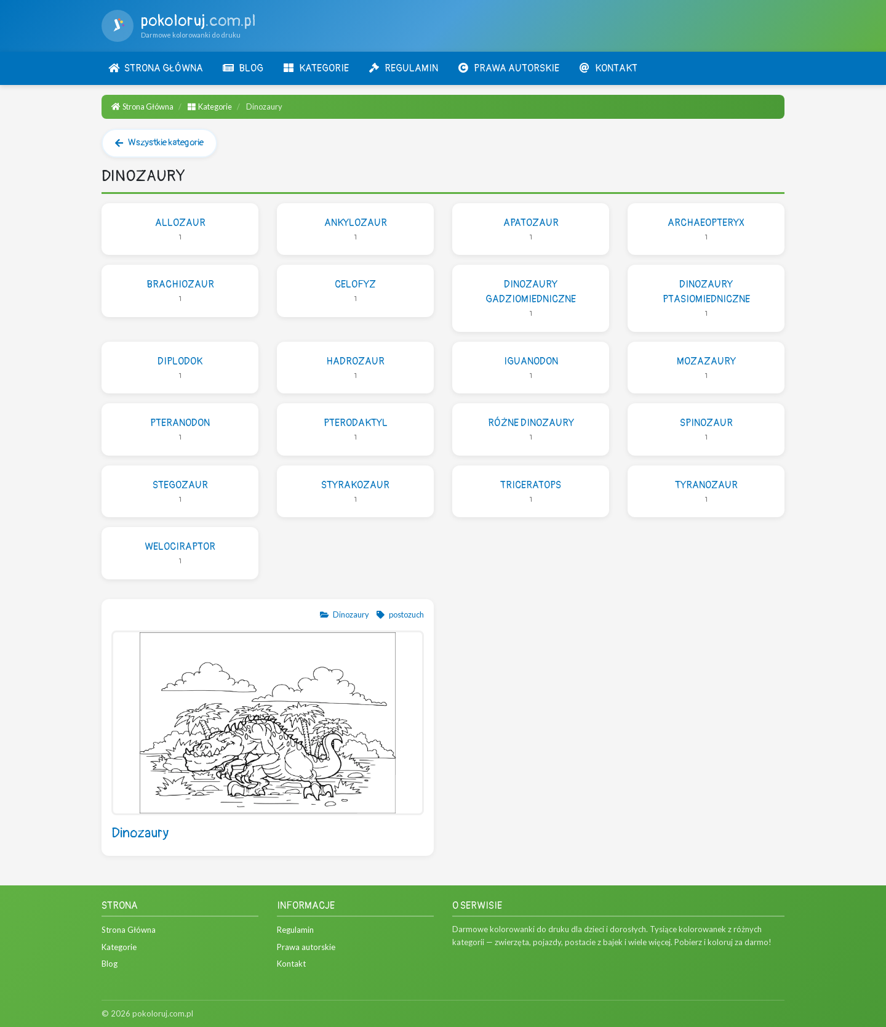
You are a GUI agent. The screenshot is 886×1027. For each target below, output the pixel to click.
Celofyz (355, 291)
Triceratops (531, 492)
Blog (110, 964)
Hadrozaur (355, 368)
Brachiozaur (180, 291)
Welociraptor (180, 554)
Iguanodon (531, 368)
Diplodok (180, 368)
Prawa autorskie (306, 947)
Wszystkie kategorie (159, 142)
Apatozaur (531, 230)
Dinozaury (344, 614)
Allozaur (180, 230)
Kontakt (291, 964)
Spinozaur (706, 430)
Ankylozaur (355, 230)
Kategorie (210, 106)
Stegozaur (180, 492)
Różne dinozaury (531, 430)
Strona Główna (142, 106)
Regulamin (295, 930)
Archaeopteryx (706, 230)
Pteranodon (180, 430)
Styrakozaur (355, 492)
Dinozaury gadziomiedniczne (531, 299)
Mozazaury (706, 368)
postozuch (399, 614)
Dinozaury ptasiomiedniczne (706, 299)
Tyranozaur (706, 492)
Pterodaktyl (355, 430)
